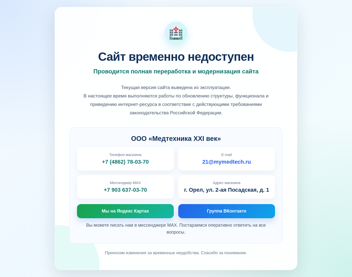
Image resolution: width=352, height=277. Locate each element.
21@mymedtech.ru (226, 162)
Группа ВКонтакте (227, 211)
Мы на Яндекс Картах (125, 211)
